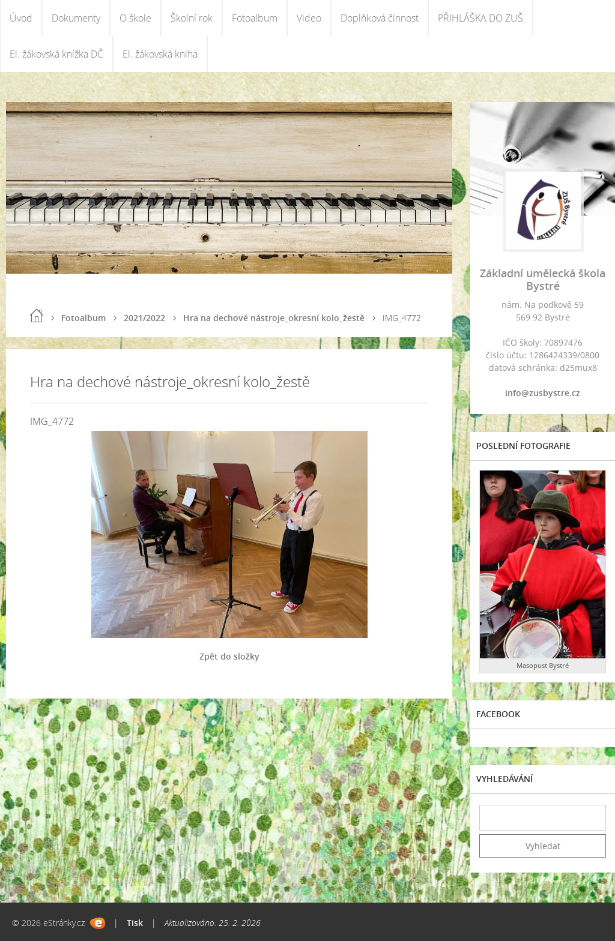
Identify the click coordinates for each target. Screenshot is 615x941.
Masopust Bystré (543, 665)
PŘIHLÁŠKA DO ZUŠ (480, 18)
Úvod (21, 18)
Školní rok (192, 18)
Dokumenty (76, 18)
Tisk (135, 922)
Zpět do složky (229, 656)
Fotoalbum (254, 18)
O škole (135, 18)
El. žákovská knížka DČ (56, 54)
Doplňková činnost (380, 18)
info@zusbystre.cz (542, 392)
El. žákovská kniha (160, 54)
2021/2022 (144, 317)
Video (309, 18)
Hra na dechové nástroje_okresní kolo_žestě (274, 317)
